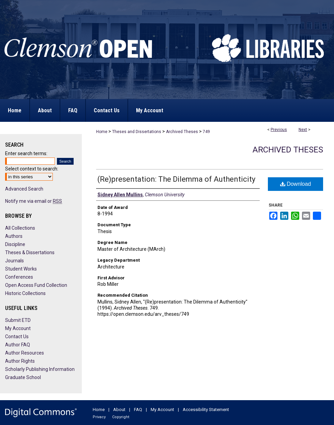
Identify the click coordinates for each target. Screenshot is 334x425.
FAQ (138, 409)
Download (295, 184)
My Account (18, 328)
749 (206, 131)
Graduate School (23, 377)
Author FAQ (17, 344)
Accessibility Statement (206, 409)
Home (101, 131)
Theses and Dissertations (136, 131)
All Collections (20, 228)
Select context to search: (31, 168)
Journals (14, 260)
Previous (279, 129)
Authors (13, 236)
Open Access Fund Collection (36, 285)
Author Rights (20, 361)
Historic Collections (25, 293)
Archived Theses (182, 131)
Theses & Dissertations (30, 252)
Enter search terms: (26, 153)
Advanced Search (24, 189)
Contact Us (17, 336)
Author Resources (24, 353)
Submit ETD (18, 320)
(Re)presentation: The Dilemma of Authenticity (176, 179)
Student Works (21, 269)
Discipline (15, 244)
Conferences (19, 277)
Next (303, 129)
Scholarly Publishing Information (40, 369)
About (119, 409)
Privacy (99, 417)
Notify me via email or (33, 201)
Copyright (120, 417)
